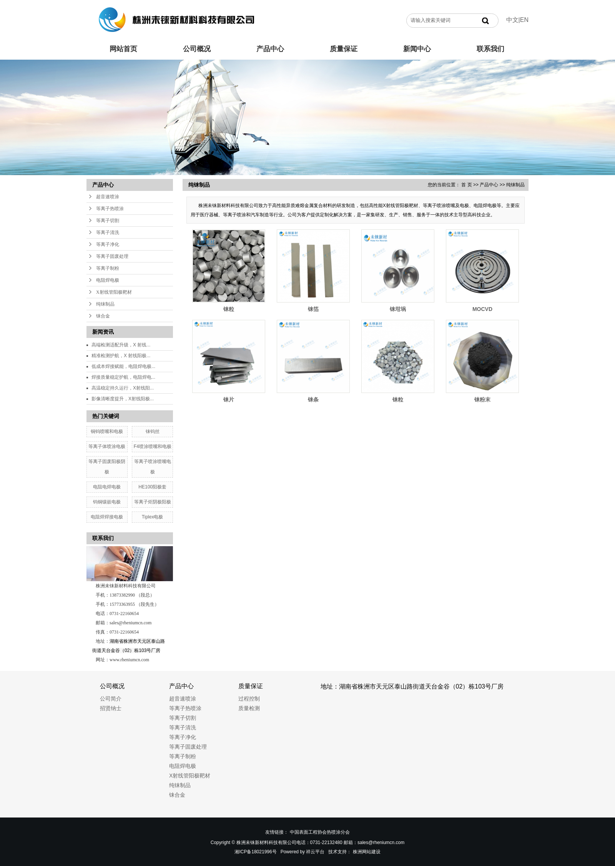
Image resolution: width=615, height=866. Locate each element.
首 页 (466, 184)
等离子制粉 (107, 268)
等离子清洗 (107, 232)
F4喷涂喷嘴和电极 (152, 446)
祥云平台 (315, 851)
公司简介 (110, 698)
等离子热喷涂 (110, 208)
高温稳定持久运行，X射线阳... (122, 388)
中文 (512, 20)
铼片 (228, 399)
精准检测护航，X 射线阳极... (120, 355)
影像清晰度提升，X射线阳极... (122, 398)
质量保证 (343, 49)
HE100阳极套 (152, 487)
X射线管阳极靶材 (114, 292)
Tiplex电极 (152, 517)
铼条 (313, 399)
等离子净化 (107, 244)
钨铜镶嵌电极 (107, 502)
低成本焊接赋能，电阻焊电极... (123, 366)
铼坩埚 (398, 309)
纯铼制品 (105, 304)
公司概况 (197, 49)
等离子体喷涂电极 (106, 446)
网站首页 (123, 49)
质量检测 (249, 708)
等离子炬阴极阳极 (152, 502)
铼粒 (228, 309)
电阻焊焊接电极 (107, 517)
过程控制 (249, 698)
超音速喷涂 (107, 196)
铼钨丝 (153, 431)
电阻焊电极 (107, 280)
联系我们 (490, 49)
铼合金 (103, 316)
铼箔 (313, 309)
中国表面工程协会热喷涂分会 (320, 832)
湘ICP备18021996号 (255, 851)
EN (524, 20)
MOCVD (482, 309)
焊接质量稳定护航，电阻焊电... (123, 377)
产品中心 (270, 49)
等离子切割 (107, 220)
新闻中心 (417, 49)
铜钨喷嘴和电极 (107, 431)
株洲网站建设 (367, 851)
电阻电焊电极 (107, 487)
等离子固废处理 (112, 256)
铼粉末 (482, 399)
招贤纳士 (110, 708)
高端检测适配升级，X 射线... (120, 345)
